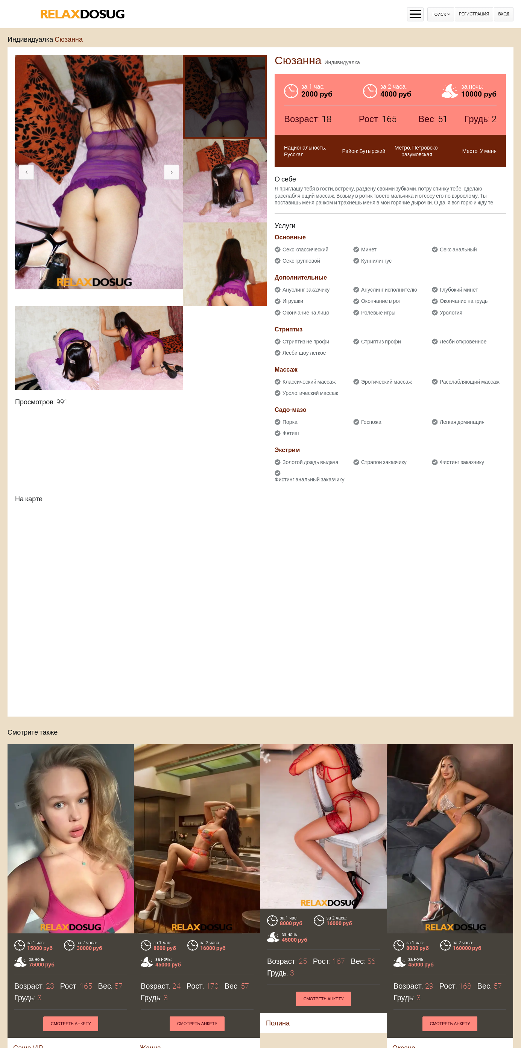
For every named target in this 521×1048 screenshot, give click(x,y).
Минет (369, 249)
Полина (278, 1023)
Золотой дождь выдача (310, 462)
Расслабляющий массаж (470, 382)
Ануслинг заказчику (306, 290)
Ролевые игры (378, 313)
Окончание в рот (381, 301)
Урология (451, 313)
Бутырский (372, 151)
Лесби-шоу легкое (304, 353)
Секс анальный (458, 249)
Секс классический (305, 249)
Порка (290, 422)
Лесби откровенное (463, 342)
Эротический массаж (386, 382)
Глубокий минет (459, 290)
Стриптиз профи (381, 342)
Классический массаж (309, 382)
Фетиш (291, 433)
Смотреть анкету (71, 1023)
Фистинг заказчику (462, 462)
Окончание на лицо (306, 313)
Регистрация (474, 14)
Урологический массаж (310, 393)
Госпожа (371, 422)
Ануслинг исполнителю (389, 290)
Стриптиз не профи (306, 342)
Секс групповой (301, 261)
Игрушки (293, 301)
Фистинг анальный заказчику (310, 479)
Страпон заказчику (384, 462)
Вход (503, 14)
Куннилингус (376, 261)
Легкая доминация (462, 422)
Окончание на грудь (464, 301)
